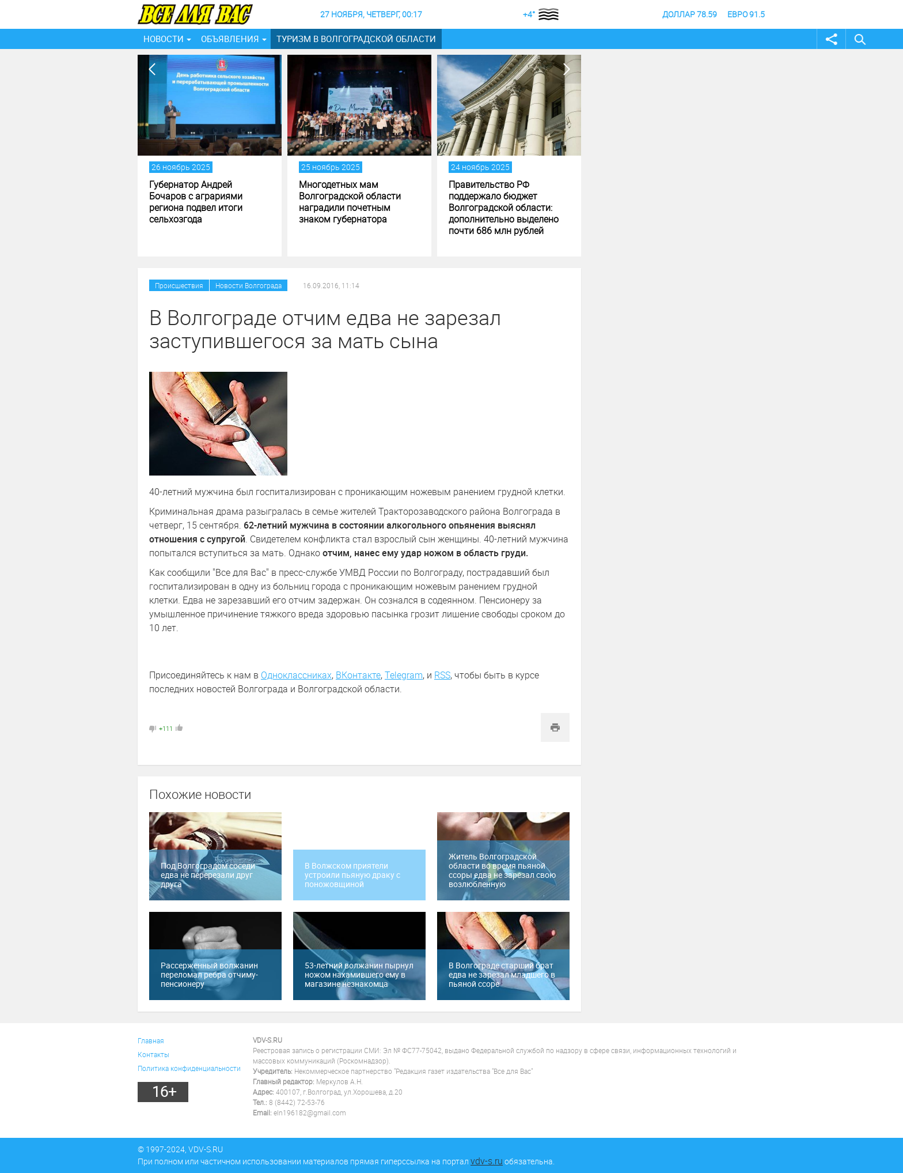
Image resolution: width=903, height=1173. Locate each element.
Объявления (230, 38)
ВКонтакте (358, 675)
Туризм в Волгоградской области (356, 38)
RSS (442, 675)
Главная (151, 1040)
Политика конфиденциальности (189, 1068)
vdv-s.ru (487, 1161)
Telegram (404, 675)
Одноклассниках (296, 675)
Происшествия (179, 285)
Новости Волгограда (248, 285)
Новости (163, 38)
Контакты (153, 1054)
